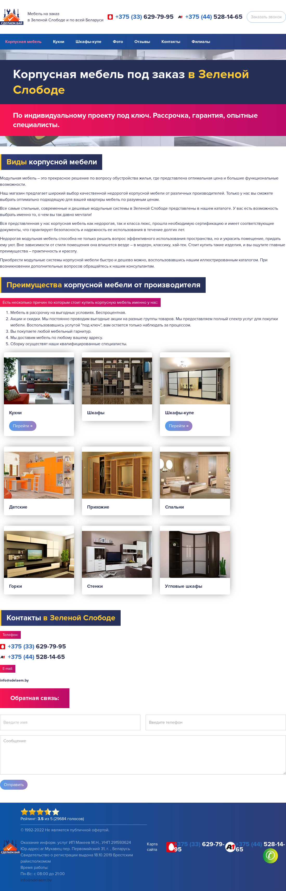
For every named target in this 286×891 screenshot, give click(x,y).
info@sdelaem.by (14, 680)
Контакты (170, 41)
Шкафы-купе (88, 41)
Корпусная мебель (23, 41)
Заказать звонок (266, 17)
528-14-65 (214, 17)
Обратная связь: (34, 698)
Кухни (58, 41)
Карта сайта (152, 846)
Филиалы (201, 41)
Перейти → (22, 426)
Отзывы (142, 41)
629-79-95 (144, 17)
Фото (118, 41)
